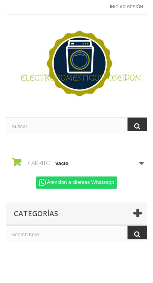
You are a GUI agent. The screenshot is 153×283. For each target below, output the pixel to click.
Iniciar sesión (126, 6)
